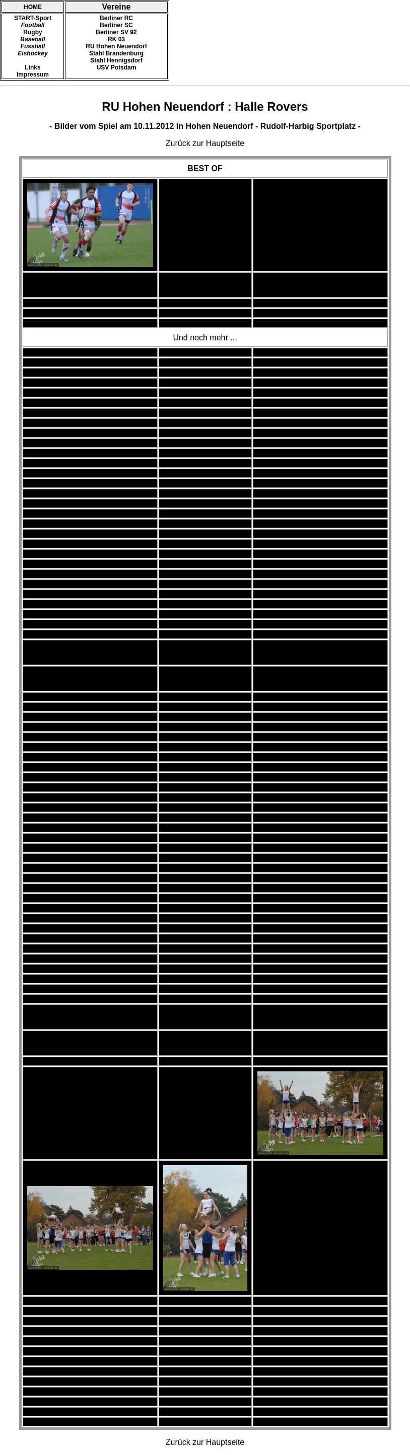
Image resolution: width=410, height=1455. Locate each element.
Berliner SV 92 (116, 32)
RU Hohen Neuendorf (116, 46)
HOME (33, 7)
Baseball (32, 39)
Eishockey (32, 53)
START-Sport (32, 18)
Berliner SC (116, 25)
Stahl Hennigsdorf (116, 60)
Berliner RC (116, 18)
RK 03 (116, 39)
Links (32, 67)
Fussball (33, 46)
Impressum (33, 74)
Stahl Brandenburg (116, 53)
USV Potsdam (116, 67)
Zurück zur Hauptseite (205, 143)
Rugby (32, 32)
